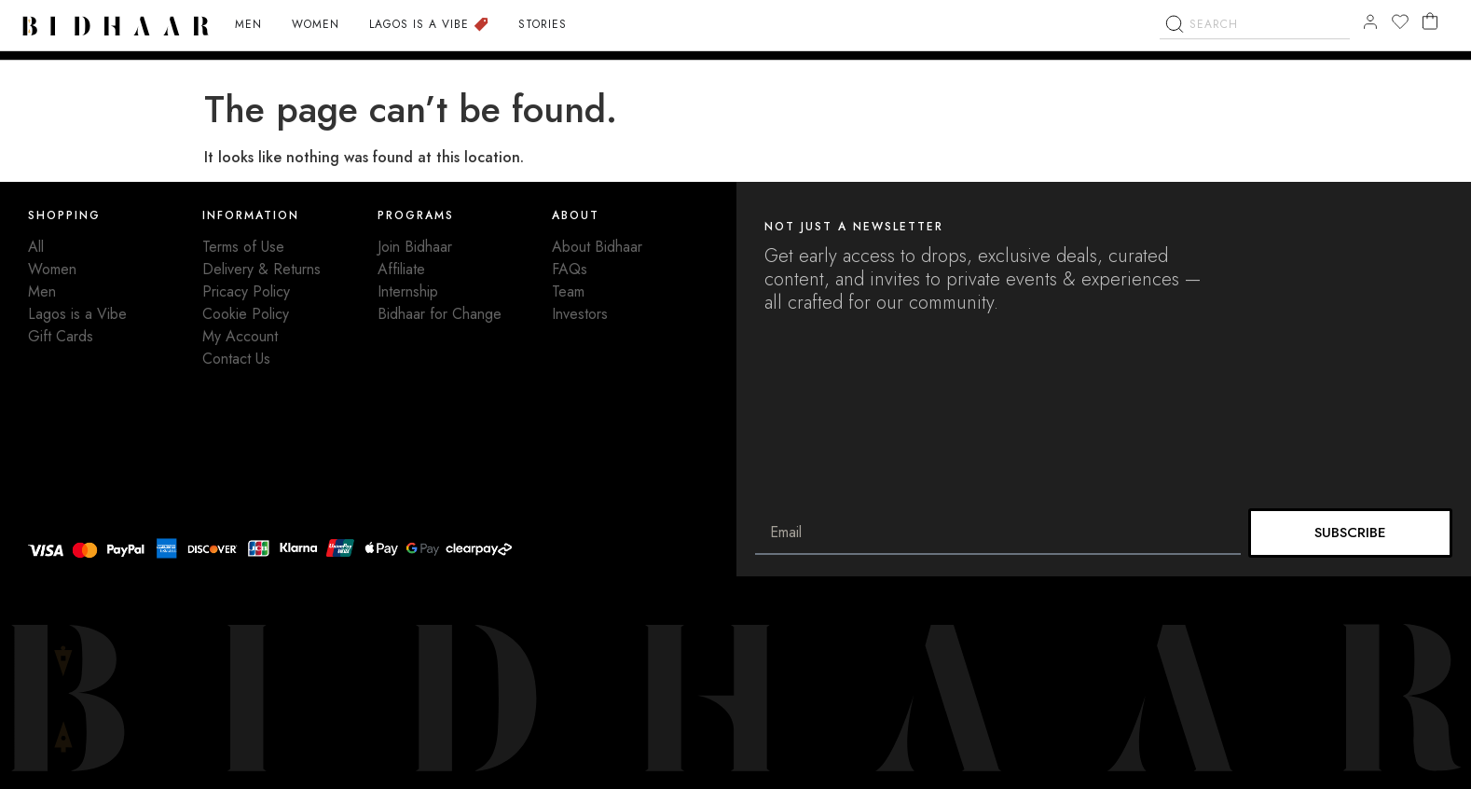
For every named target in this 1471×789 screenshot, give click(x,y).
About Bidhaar (597, 246)
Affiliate (401, 269)
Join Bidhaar (415, 246)
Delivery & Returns (261, 269)
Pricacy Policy (246, 291)
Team (568, 291)
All (36, 246)
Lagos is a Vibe (77, 314)
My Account (240, 336)
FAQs (569, 269)
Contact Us (236, 358)
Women (52, 269)
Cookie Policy (245, 314)
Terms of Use (243, 246)
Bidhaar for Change (440, 314)
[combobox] (1255, 66)
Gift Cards (60, 336)
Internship (408, 291)
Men (42, 291)
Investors (580, 314)
